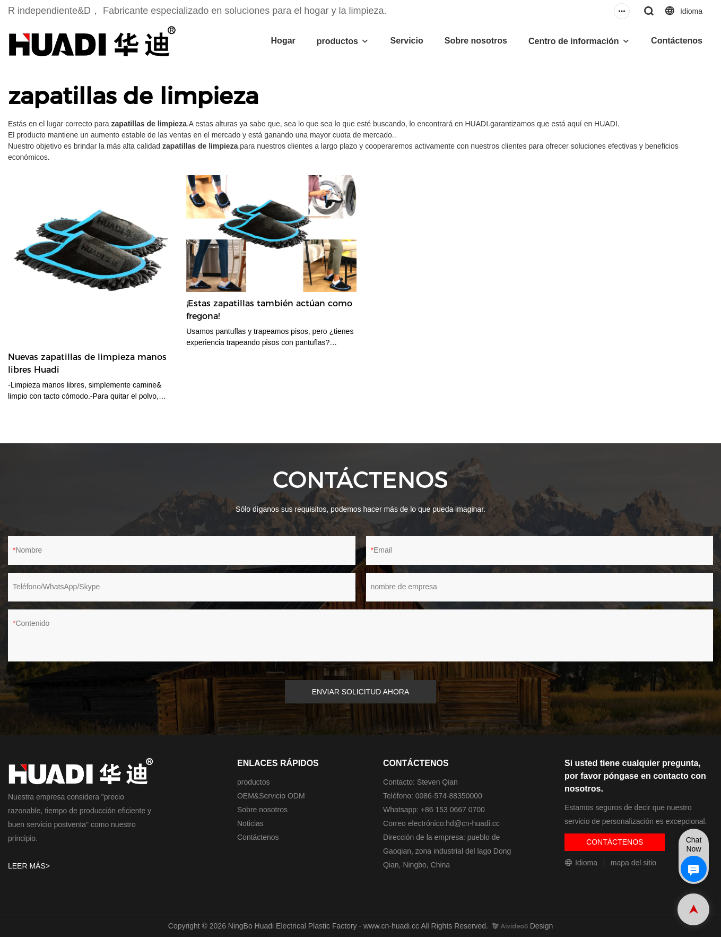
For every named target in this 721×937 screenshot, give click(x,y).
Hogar (283, 40)
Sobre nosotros (476, 40)
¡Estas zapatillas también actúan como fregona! (269, 309)
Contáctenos (676, 40)
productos (337, 41)
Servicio (406, 40)
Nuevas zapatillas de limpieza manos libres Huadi (87, 363)
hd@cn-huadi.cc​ (472, 823)
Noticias (250, 823)
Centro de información (573, 41)
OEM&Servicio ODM (271, 796)
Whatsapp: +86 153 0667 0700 (434, 809)
